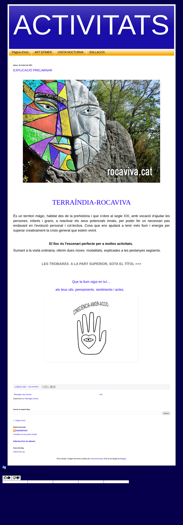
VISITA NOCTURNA (70, 52)
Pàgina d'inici (20, 52)
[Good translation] (7, 478)
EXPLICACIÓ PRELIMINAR (32, 70)
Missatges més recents (23, 394)
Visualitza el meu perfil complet (25, 434)
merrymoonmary (96, 459)
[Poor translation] (16, 478)
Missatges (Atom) (31, 399)
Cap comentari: (33, 386)
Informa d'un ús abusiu (24, 441)
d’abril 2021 (17, 452)
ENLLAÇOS (97, 52)
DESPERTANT (22, 431)
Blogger (123, 459)
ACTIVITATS (91, 24)
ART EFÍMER (43, 52)
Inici (101, 394)
